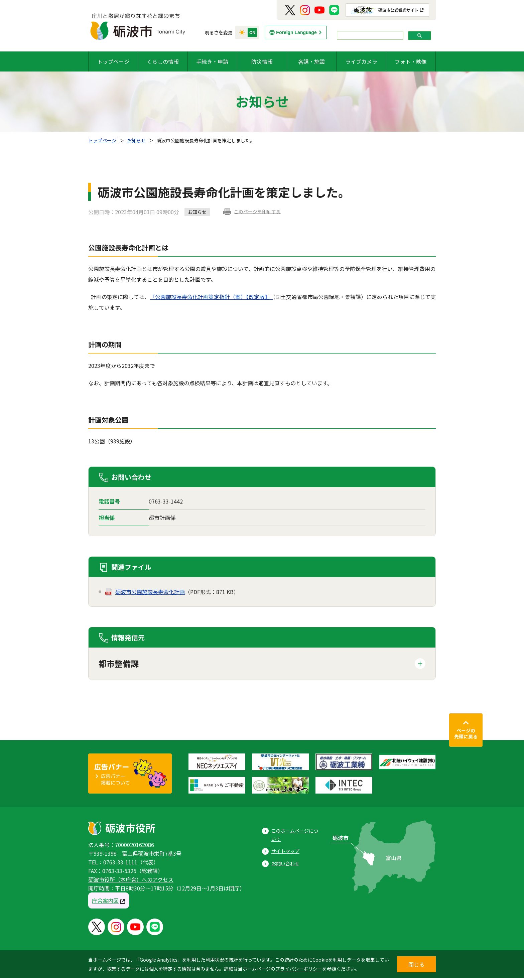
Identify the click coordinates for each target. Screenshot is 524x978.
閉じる (416, 964)
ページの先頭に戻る (466, 733)
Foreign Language (296, 32)
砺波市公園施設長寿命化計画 (150, 592)
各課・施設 (311, 61)
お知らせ (136, 140)
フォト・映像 (411, 61)
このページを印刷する (257, 211)
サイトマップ (285, 851)
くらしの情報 (163, 61)
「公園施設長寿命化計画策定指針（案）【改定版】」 (211, 297)
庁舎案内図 (105, 900)
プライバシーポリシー (298, 968)
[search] (369, 35)
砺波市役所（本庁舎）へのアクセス (130, 879)
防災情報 (262, 61)
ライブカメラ (361, 61)
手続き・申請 (212, 61)
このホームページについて (294, 834)
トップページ (113, 61)
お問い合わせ (285, 863)
